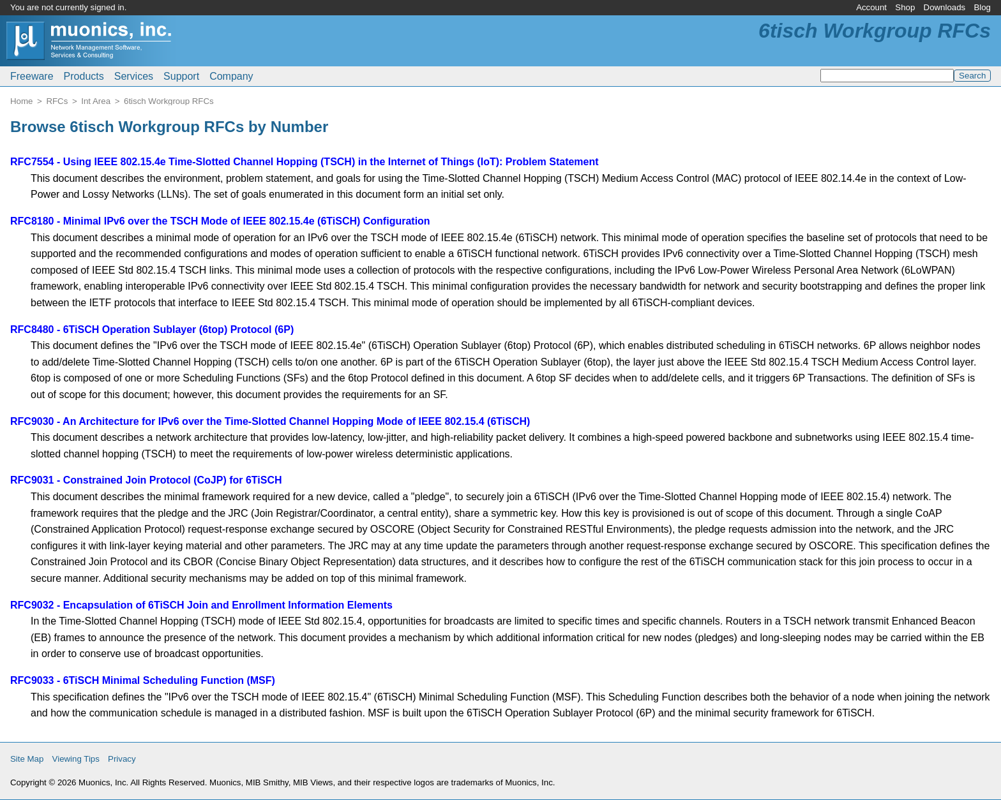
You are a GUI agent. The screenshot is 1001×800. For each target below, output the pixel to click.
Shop (905, 7)
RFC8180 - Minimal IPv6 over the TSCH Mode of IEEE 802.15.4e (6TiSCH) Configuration (220, 221)
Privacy (122, 759)
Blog (982, 7)
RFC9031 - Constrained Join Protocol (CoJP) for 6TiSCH (146, 480)
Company (231, 76)
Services (133, 76)
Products (84, 76)
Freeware (32, 76)
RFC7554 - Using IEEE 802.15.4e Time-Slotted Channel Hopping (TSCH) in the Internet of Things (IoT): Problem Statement (304, 161)
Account (871, 7)
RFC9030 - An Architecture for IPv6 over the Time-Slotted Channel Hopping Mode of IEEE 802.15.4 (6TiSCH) (270, 421)
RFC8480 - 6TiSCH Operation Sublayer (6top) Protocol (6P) (152, 329)
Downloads (945, 7)
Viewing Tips (76, 759)
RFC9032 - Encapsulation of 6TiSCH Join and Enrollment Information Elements (201, 605)
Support (181, 76)
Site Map (26, 759)
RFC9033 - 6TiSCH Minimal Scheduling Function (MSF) (142, 680)
